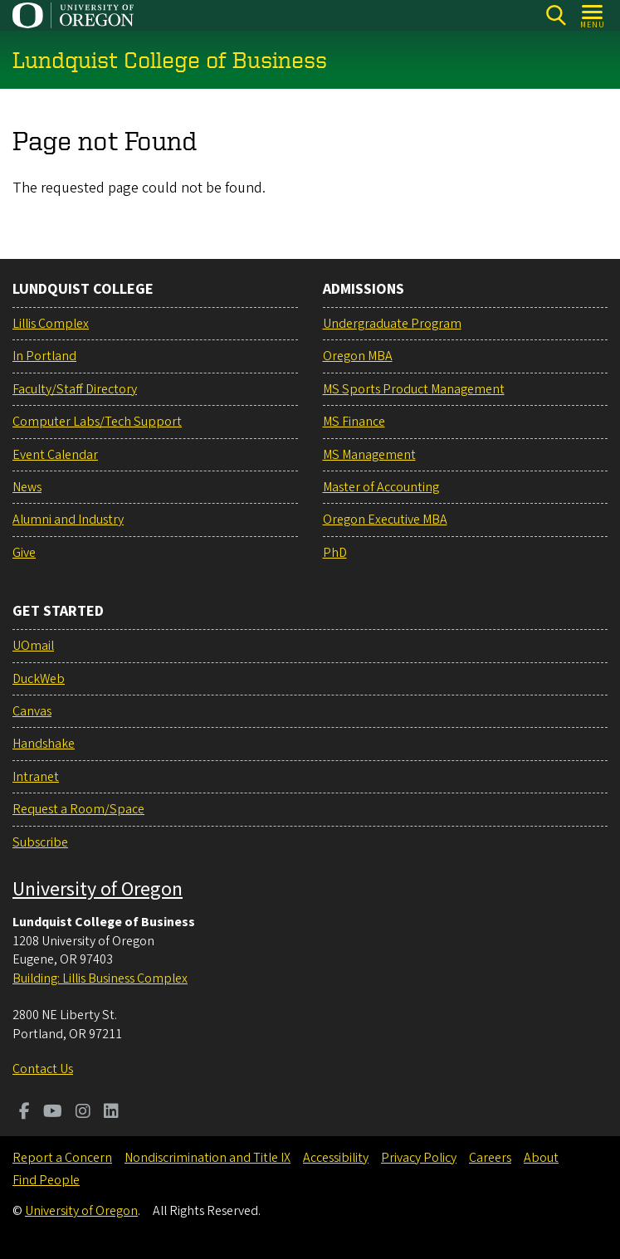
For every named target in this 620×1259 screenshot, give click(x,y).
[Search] (555, 15)
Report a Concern (62, 1158)
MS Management (369, 455)
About (541, 1158)
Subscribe (40, 842)
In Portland (44, 356)
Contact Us (42, 1069)
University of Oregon (97, 889)
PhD (335, 553)
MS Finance (354, 421)
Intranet (35, 777)
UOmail (33, 646)
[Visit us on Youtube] (53, 1113)
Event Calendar (55, 455)
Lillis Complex (50, 324)
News (26, 487)
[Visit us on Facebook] (24, 1113)
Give (24, 553)
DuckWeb (38, 679)
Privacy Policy (418, 1158)
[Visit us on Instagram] (83, 1113)
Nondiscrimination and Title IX (207, 1158)
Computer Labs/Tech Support (97, 421)
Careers (490, 1158)
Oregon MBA (358, 356)
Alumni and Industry (68, 519)
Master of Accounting (381, 487)
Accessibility (336, 1158)
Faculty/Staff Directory (74, 389)
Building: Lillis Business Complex (100, 978)
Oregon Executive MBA (385, 519)
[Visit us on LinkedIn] (111, 1113)
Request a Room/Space (78, 809)
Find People (46, 1180)
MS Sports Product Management (414, 389)
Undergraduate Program (392, 324)
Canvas (31, 711)
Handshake (43, 743)
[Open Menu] (593, 15)
